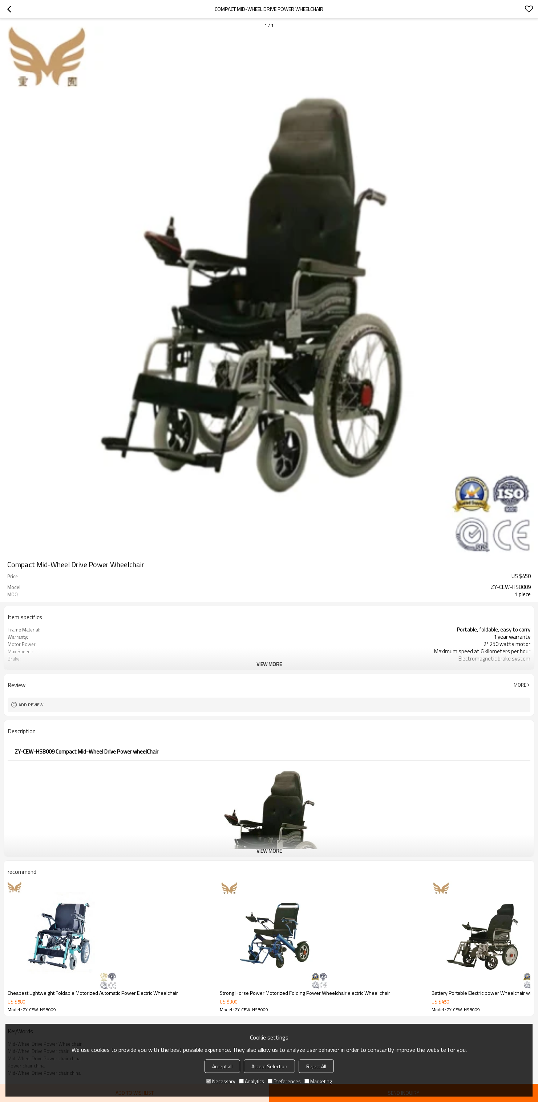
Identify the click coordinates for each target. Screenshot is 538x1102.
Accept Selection (269, 1066)
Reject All (316, 1066)
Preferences (284, 1081)
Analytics (251, 1081)
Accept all (222, 1066)
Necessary (220, 1081)
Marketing (318, 1081)
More (520, 685)
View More (269, 664)
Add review (31, 704)
